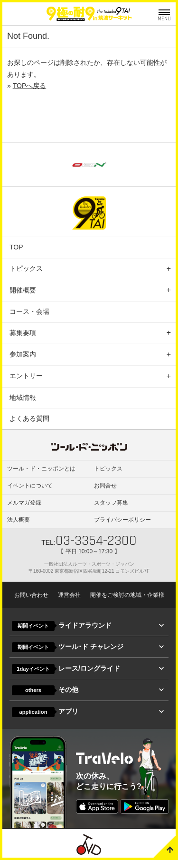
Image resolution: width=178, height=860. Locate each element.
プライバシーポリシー (122, 519)
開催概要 (22, 290)
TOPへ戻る (30, 85)
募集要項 (22, 333)
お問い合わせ (31, 595)
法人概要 (18, 519)
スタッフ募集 (111, 502)
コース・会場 (29, 311)
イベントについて (30, 485)
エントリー (26, 376)
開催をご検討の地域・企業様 (127, 595)
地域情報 (22, 397)
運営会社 (69, 595)
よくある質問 (29, 418)
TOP (16, 247)
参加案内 (22, 354)
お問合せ (105, 485)
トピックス (26, 268)
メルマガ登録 (24, 502)
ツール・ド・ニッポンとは (41, 468)
